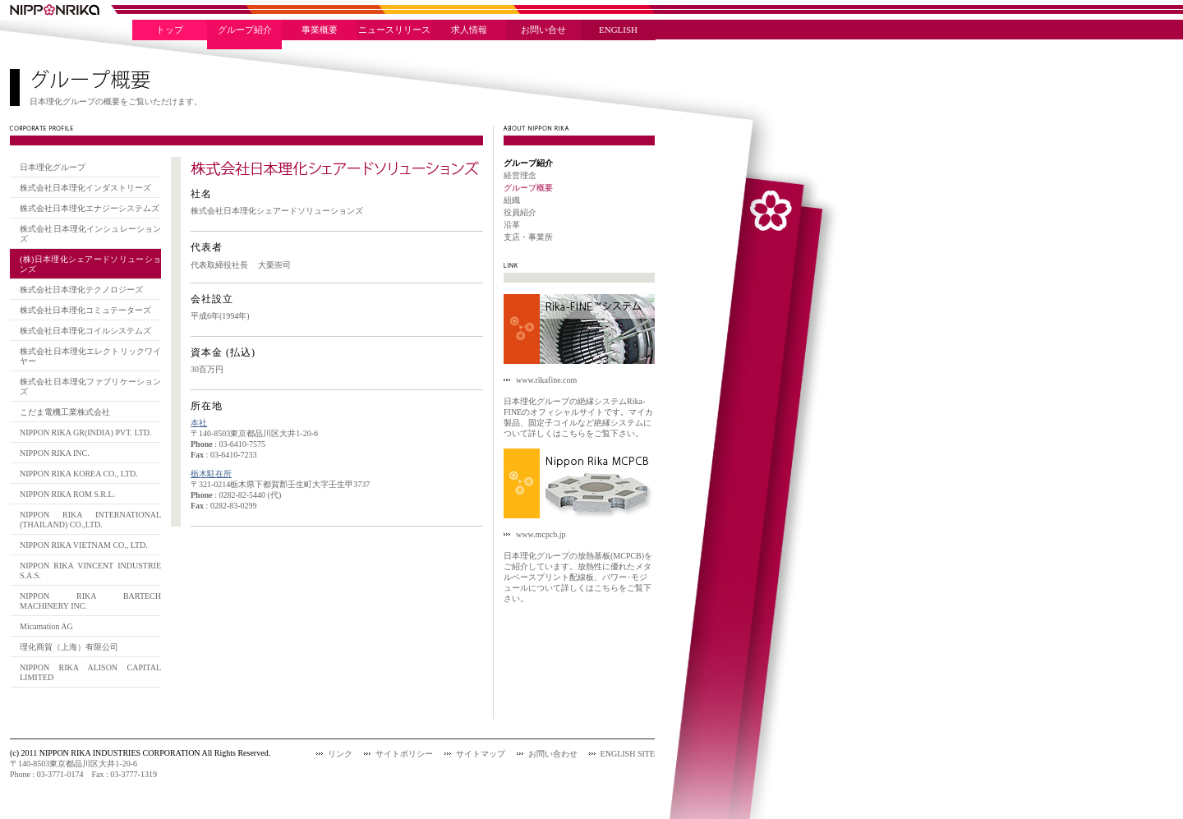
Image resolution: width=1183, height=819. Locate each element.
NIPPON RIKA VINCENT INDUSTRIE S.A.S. (90, 570)
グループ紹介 (245, 30)
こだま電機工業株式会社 (65, 411)
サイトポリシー (404, 753)
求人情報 (469, 30)
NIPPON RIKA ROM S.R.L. (67, 494)
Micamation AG (46, 626)
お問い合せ (543, 30)
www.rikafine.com (546, 379)
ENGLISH (618, 30)
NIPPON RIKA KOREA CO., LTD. (79, 473)
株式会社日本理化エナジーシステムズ (89, 208)
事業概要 (320, 30)
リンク (340, 753)
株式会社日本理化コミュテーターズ (85, 310)
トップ (169, 30)
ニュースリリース (394, 30)
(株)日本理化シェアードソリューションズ (90, 264)
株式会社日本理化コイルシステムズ (85, 330)
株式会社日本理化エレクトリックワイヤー (90, 356)
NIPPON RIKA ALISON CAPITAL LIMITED (90, 672)
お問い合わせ (553, 753)
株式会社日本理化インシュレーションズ (90, 233)
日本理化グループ (52, 167)
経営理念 (520, 175)
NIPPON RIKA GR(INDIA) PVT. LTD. (86, 432)
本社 (199, 422)
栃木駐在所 (211, 473)
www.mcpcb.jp (540, 534)
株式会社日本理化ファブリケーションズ (90, 386)
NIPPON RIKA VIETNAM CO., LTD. (84, 545)
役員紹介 (520, 212)
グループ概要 (528, 187)
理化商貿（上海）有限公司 (69, 646)
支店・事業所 (528, 237)
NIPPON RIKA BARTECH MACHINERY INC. (90, 600)
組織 (512, 200)
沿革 (512, 224)
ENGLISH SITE (628, 753)
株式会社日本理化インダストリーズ (85, 187)
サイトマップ (480, 753)
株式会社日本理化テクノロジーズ (81, 289)
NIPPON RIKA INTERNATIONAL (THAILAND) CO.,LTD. (90, 519)
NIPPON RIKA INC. (55, 453)
